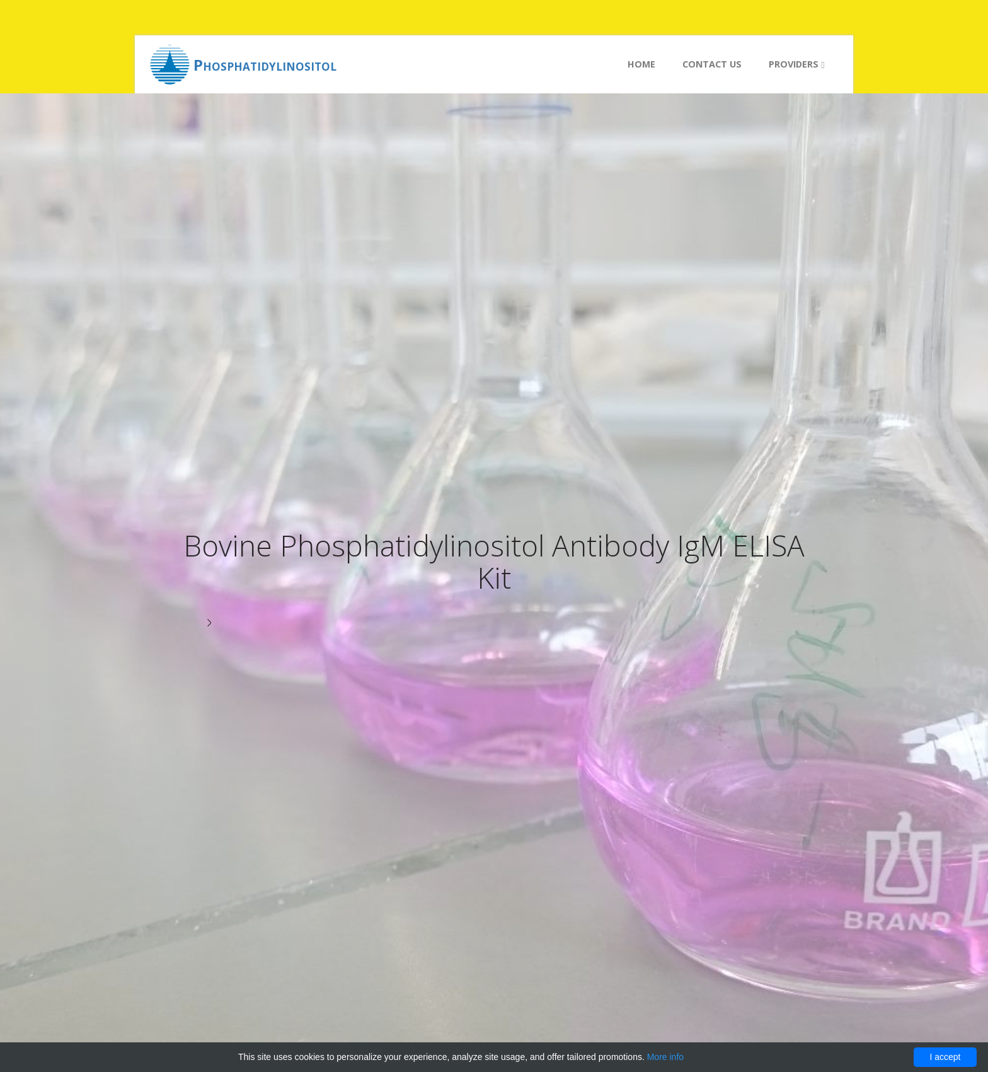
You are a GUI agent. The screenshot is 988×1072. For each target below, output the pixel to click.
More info (665, 1057)
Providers (796, 64)
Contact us (712, 64)
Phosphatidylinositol (264, 64)
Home (641, 64)
